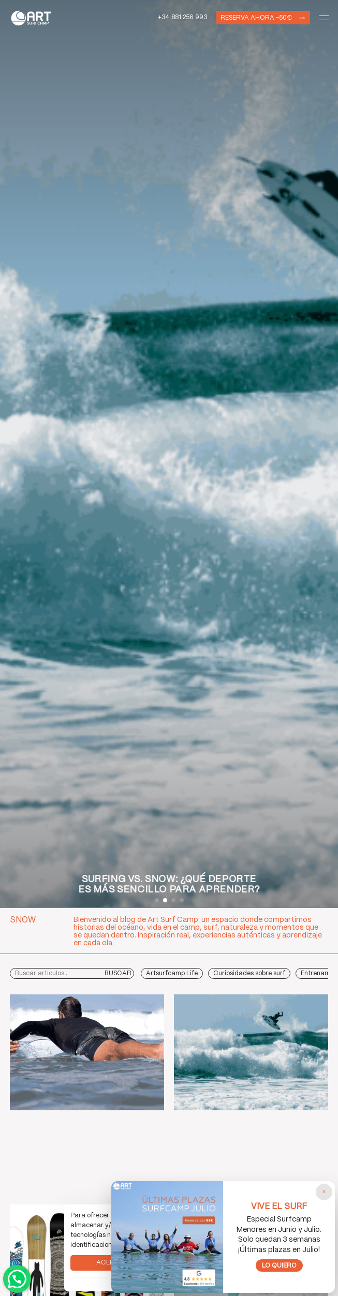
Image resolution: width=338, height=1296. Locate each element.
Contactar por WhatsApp (17, 1279)
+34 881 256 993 (182, 17)
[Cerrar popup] (324, 1192)
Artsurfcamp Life (172, 973)
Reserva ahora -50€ (256, 18)
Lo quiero (279, 1266)
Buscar (118, 973)
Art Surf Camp (33, 18)
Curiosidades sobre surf (249, 973)
